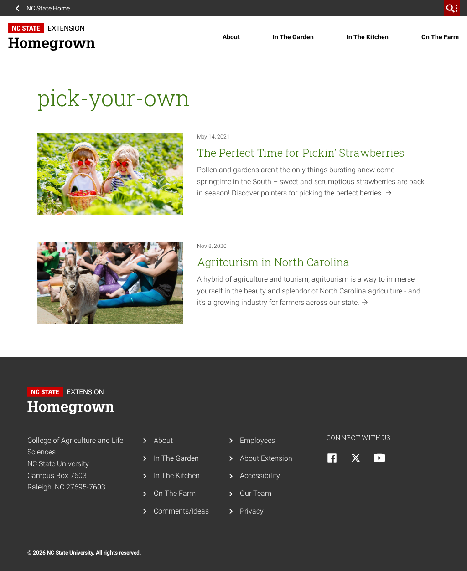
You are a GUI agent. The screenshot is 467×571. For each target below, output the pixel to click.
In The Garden (293, 37)
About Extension (266, 458)
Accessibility (260, 475)
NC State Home (48, 8)
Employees (257, 440)
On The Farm (440, 37)
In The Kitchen (368, 37)
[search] (452, 8)
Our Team (255, 493)
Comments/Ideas (181, 511)
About (231, 37)
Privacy (252, 511)
